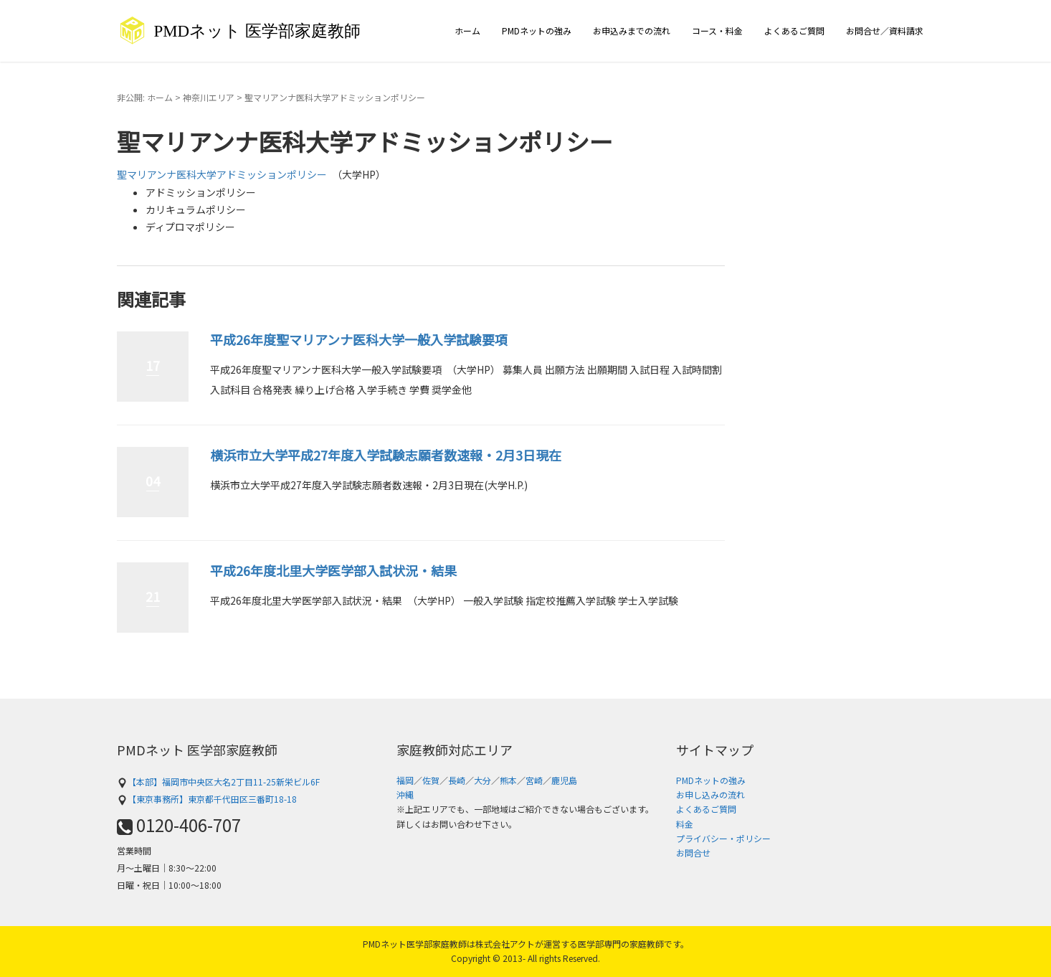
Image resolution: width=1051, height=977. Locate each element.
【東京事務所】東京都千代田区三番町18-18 (207, 799)
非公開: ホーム (145, 97)
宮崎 (534, 780)
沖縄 (405, 794)
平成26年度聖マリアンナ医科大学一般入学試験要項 (359, 339)
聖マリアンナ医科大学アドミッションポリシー (222, 174)
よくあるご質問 (794, 30)
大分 (482, 780)
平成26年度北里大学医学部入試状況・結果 (333, 570)
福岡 (405, 780)
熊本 (508, 780)
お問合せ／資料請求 (884, 30)
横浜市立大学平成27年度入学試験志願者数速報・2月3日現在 (385, 454)
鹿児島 (564, 780)
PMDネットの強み (536, 30)
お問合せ (693, 852)
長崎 (456, 780)
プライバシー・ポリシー (723, 838)
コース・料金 (717, 30)
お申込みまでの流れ (631, 30)
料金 (684, 824)
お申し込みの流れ (710, 794)
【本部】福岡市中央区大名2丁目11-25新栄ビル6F (218, 781)
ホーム (467, 30)
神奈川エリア (208, 97)
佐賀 (430, 780)
